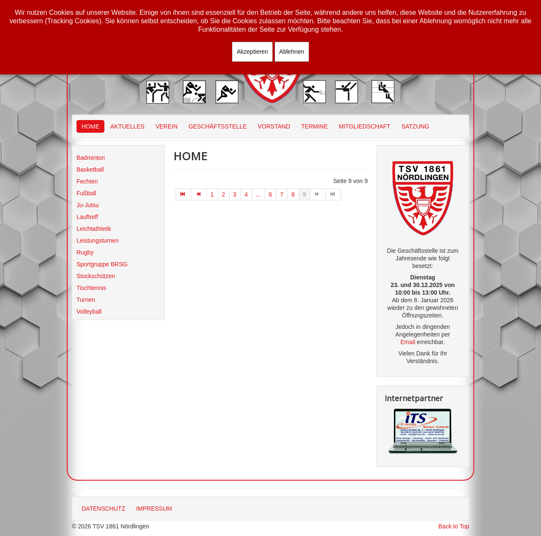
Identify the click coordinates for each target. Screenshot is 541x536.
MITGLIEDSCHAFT (365, 126)
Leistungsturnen (98, 240)
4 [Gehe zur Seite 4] (246, 194)
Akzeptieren (252, 51)
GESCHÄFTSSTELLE (218, 126)
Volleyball (89, 311)
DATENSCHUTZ (103, 508)
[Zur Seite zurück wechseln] (199, 194)
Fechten (87, 181)
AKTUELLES (127, 126)
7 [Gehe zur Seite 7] (282, 194)
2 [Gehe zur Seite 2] (223, 194)
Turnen (86, 299)
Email (407, 342)
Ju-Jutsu (88, 205)
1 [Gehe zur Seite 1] (212, 194)
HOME (90, 126)
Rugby (85, 252)
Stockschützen (96, 276)
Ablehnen (291, 51)
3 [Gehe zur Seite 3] (235, 194)
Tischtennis (91, 287)
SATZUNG (415, 126)
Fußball (86, 193)
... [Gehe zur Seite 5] (258, 194)
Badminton (91, 157)
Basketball (90, 169)
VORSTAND (274, 126)
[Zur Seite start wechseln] (183, 194)
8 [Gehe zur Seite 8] (293, 194)
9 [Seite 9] (304, 194)
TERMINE (314, 126)
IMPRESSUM (154, 508)
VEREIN (167, 126)
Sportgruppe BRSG (102, 264)
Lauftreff (87, 216)
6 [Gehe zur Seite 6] (270, 194)
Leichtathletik (94, 228)
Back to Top (453, 526)
